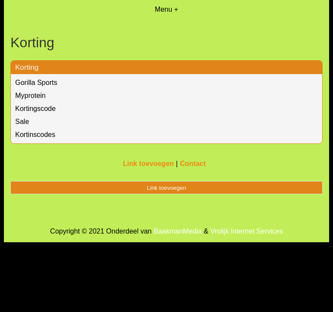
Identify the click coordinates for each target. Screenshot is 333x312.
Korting (27, 67)
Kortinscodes (35, 134)
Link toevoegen (148, 163)
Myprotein (30, 95)
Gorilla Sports (36, 82)
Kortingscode (35, 108)
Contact (193, 163)
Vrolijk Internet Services (246, 231)
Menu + (166, 9)
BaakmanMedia (177, 231)
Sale (22, 121)
